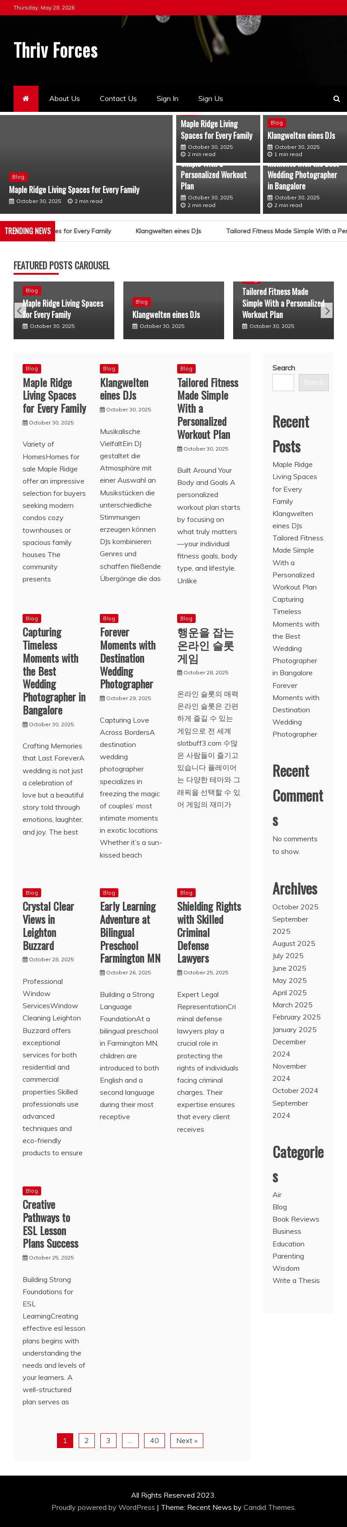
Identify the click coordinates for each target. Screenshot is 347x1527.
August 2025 (293, 943)
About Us (64, 98)
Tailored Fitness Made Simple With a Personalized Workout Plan (214, 169)
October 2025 (295, 906)
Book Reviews (295, 1218)
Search (283, 367)
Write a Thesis (296, 1280)
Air (276, 1194)
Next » (186, 1439)
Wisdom (286, 1267)
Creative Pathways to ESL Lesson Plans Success (50, 1222)
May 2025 (289, 979)
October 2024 (295, 1090)
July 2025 (288, 955)
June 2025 (289, 967)
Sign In (167, 98)
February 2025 (296, 1016)
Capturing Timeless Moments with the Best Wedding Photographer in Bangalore (303, 169)
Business (286, 1231)
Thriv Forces (58, 49)
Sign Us (210, 98)
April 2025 (289, 991)
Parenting (288, 1255)
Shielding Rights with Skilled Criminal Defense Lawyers (209, 932)
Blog (18, 176)
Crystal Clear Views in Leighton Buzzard (48, 925)
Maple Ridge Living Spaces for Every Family (74, 188)
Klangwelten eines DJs (301, 135)
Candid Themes (269, 1506)
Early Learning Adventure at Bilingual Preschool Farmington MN (130, 932)
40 (154, 1439)
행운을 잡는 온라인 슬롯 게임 (205, 644)
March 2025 (292, 1004)
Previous (20, 310)
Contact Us (118, 98)
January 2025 (294, 1028)
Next (327, 310)
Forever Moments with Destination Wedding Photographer (127, 657)
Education (288, 1243)
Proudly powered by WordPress (104, 1506)
